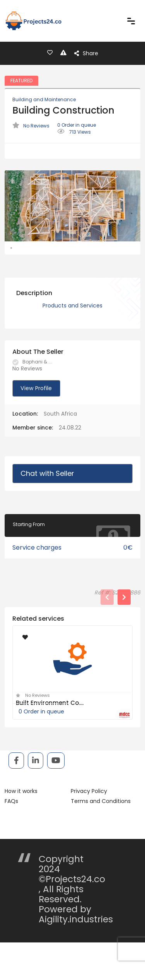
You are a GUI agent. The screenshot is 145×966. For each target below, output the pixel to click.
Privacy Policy (89, 816)
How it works (21, 816)
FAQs (11, 826)
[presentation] (107, 622)
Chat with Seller (47, 498)
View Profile (35, 413)
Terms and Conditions (101, 826)
